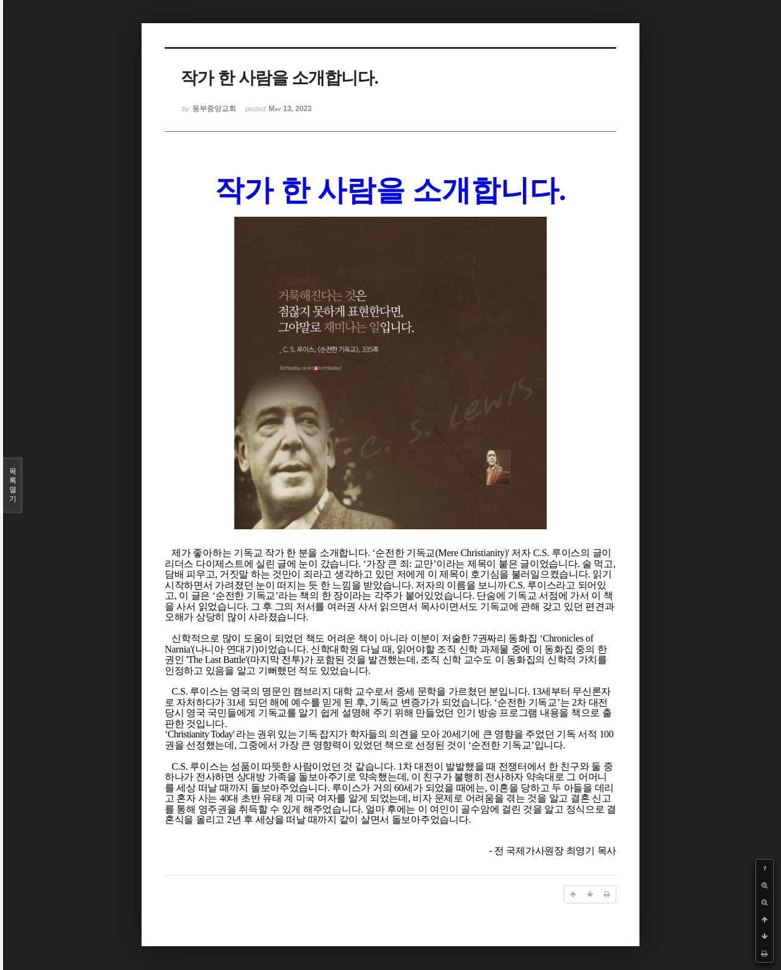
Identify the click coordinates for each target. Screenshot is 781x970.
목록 (12, 485)
